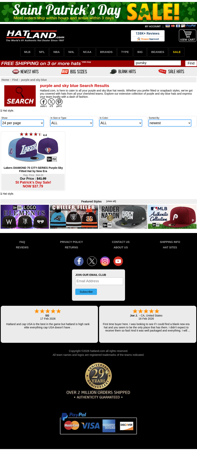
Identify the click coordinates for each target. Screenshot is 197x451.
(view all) (111, 201)
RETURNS (71, 247)
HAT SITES (170, 247)
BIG (140, 52)
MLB (27, 52)
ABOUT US (121, 247)
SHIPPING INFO (170, 242)
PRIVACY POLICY (71, 242)
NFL (42, 52)
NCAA (87, 52)
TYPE (125, 52)
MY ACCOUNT (153, 26)
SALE (177, 52)
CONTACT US (121, 242)
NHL (71, 52)
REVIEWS (22, 247)
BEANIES (157, 52)
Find (191, 63)
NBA (56, 52)
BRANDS (106, 52)
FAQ (22, 242)
